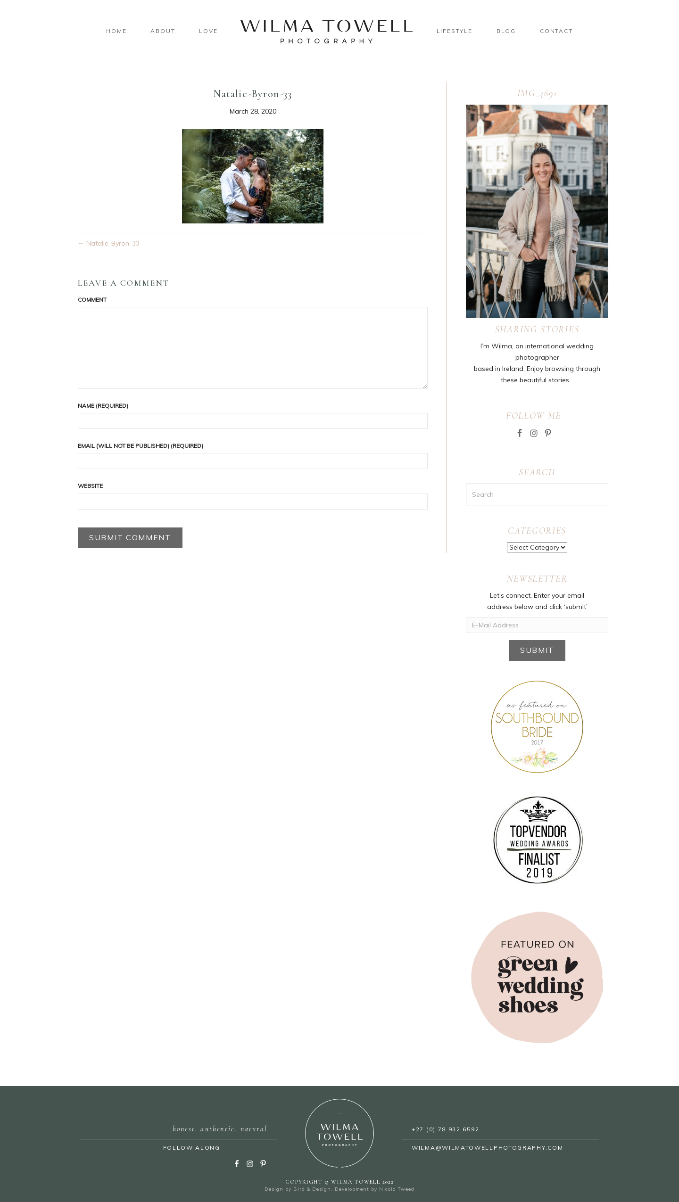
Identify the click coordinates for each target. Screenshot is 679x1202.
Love (208, 30)
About (162, 30)
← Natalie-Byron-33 (109, 243)
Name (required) (103, 405)
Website (90, 485)
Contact (556, 30)
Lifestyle (454, 30)
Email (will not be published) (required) (140, 445)
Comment (92, 299)
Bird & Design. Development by (336, 1189)
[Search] (537, 494)
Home (116, 30)
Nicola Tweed (396, 1189)
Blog (506, 30)
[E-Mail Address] (537, 625)
